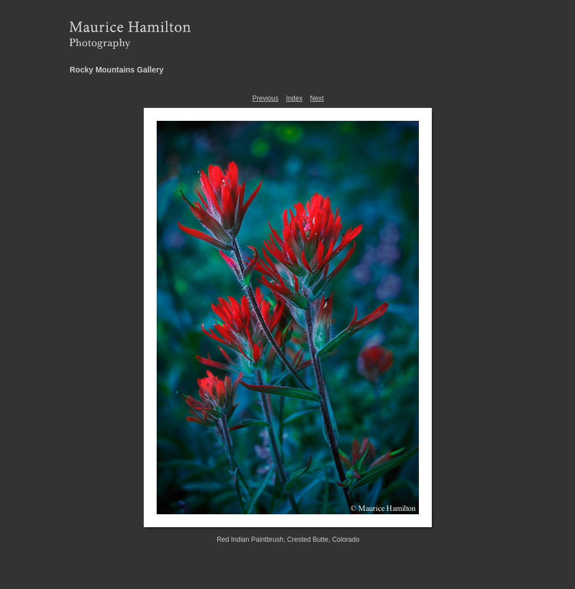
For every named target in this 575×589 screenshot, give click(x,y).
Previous (265, 98)
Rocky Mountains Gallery (116, 69)
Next (317, 98)
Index (294, 98)
